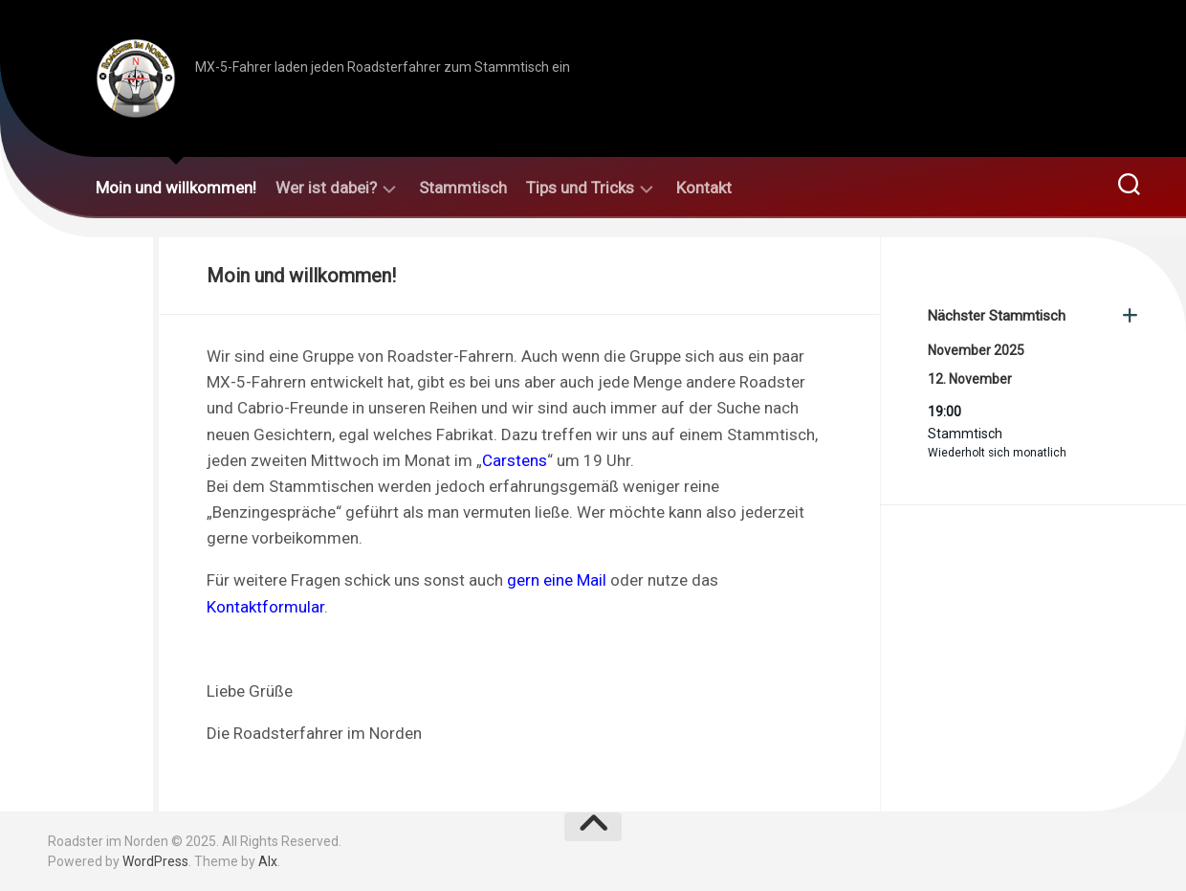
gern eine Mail (556, 580)
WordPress (155, 861)
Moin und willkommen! (176, 187)
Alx (267, 861)
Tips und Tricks (580, 187)
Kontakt (704, 187)
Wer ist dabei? (326, 187)
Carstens (514, 460)
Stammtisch (463, 187)
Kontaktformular (265, 606)
